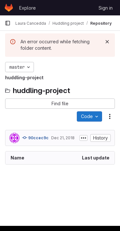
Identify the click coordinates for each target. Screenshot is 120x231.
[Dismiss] (107, 42)
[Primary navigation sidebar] (8, 23)
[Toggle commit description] (83, 138)
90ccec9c (35, 137)
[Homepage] (9, 8)
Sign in (106, 8)
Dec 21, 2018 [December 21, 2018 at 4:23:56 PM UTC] (63, 137)
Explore (27, 8)
